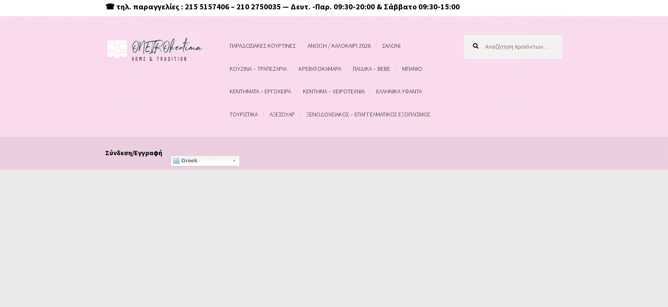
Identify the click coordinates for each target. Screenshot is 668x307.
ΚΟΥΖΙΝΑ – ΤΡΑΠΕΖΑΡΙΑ (258, 68)
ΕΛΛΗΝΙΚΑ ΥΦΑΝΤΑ (399, 91)
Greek (185, 160)
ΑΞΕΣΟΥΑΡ (282, 114)
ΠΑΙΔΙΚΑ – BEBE (371, 68)
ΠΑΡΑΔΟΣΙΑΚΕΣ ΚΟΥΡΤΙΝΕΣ (263, 45)
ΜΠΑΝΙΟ (412, 68)
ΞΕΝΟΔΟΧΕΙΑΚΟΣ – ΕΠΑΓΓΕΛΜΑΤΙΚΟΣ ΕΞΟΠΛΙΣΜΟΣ (368, 114)
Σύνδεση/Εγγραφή (133, 152)
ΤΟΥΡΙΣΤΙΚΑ (244, 114)
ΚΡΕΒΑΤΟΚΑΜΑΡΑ (320, 68)
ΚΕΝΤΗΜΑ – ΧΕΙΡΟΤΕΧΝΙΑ (334, 91)
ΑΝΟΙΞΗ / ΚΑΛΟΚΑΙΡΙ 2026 (339, 45)
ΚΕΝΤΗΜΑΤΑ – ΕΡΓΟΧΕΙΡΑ (260, 91)
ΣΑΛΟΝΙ (391, 45)
